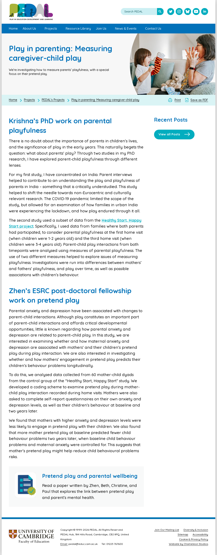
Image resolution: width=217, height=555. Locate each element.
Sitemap (183, 534)
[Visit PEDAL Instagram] (179, 12)
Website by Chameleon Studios (188, 543)
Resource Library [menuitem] (78, 28)
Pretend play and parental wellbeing (90, 476)
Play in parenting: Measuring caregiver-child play (105, 100)
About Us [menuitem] (29, 28)
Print (178, 100)
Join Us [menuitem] (101, 28)
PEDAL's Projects (53, 100)
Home (13, 100)
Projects (29, 100)
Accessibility (200, 534)
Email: (64, 543)
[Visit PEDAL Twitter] (170, 12)
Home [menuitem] (13, 28)
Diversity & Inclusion (196, 529)
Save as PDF (199, 100)
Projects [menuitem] (51, 28)
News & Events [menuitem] (125, 28)
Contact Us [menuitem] (153, 28)
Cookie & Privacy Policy (193, 539)
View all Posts (169, 134)
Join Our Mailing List (166, 529)
